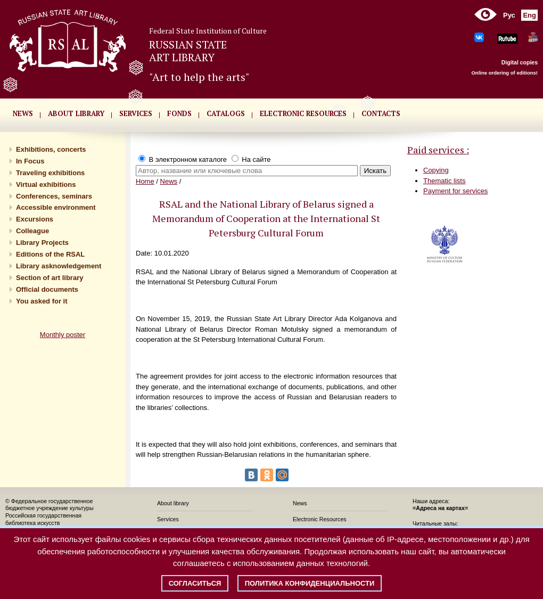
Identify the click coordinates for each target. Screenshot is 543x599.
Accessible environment (56, 207)
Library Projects (42, 243)
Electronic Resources (320, 519)
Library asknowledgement (58, 266)
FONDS (179, 113)
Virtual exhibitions (46, 184)
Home (145, 181)
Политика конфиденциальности (310, 583)
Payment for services (455, 191)
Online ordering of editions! (504, 73)
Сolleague (32, 231)
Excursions (34, 219)
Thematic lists (444, 181)
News (169, 181)
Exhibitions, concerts (51, 149)
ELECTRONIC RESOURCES (303, 113)
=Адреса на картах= (440, 508)
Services (168, 519)
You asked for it (42, 301)
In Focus (30, 161)
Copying (436, 170)
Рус (509, 15)
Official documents (47, 289)
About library (76, 113)
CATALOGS (226, 113)
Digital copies (519, 62)
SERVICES (135, 113)
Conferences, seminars (54, 196)
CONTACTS (380, 113)
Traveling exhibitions (50, 173)
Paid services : (438, 149)
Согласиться (195, 583)
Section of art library (49, 278)
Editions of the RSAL (50, 254)
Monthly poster (62, 335)
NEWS (23, 113)
